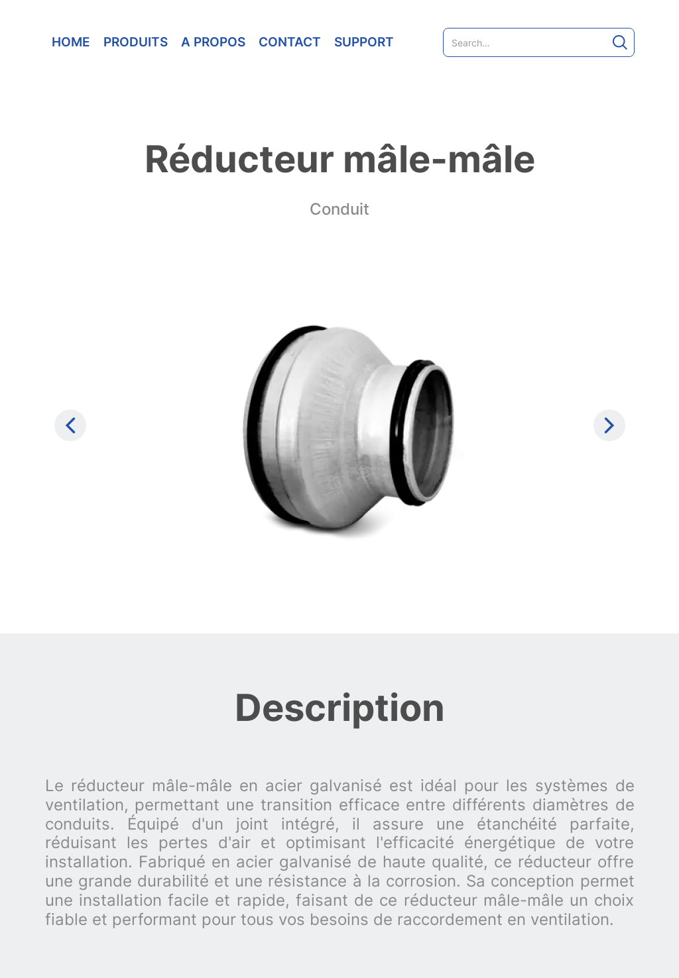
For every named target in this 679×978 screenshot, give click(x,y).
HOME (71, 42)
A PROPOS (213, 42)
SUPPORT (364, 42)
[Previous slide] (70, 425)
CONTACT (290, 42)
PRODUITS (135, 42)
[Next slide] (609, 425)
